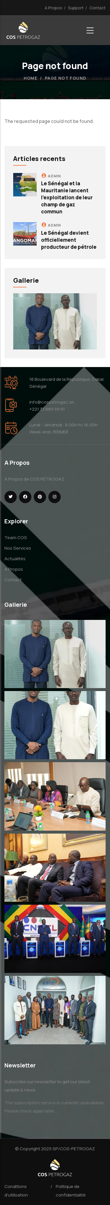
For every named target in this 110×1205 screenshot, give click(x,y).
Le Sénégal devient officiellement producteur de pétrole (69, 239)
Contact (97, 8)
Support (76, 8)
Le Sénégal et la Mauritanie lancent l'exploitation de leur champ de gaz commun (67, 197)
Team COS (15, 537)
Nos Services (17, 548)
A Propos (53, 8)
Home (31, 78)
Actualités (15, 559)
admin (54, 176)
